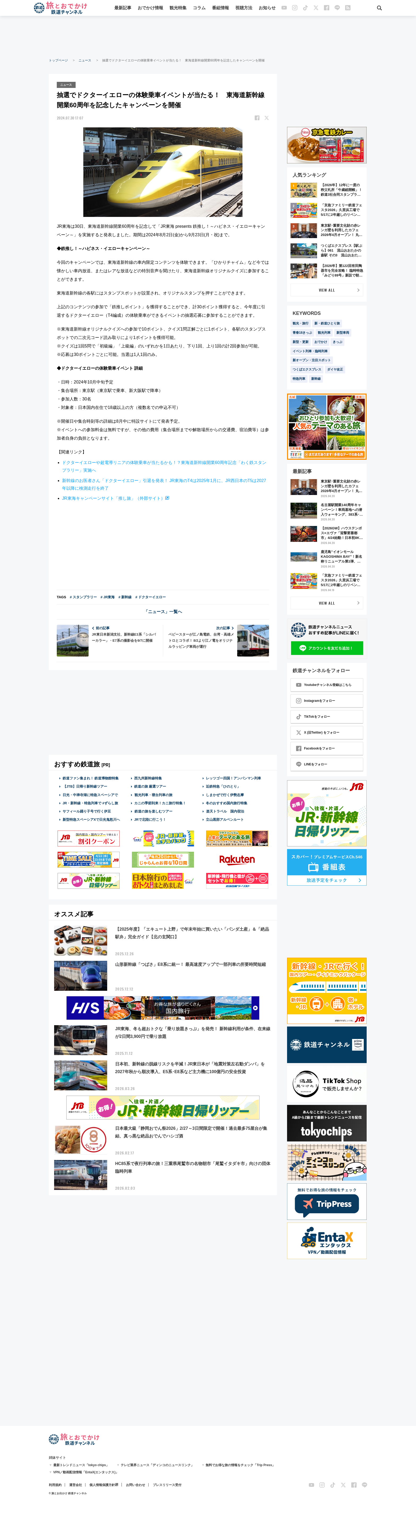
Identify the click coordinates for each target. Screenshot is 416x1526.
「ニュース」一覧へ (163, 611)
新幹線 (316, 379)
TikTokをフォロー (313, 716)
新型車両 (342, 332)
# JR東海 (108, 597)
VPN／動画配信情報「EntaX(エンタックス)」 (86, 1472)
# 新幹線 (125, 597)
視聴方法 (243, 8)
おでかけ (320, 342)
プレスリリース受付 (167, 1485)
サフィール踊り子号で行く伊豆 (87, 811)
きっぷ (337, 342)
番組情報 (220, 8)
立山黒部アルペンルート (225, 819)
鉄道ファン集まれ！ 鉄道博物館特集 (91, 778)
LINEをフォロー (311, 764)
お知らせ (267, 8)
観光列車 (324, 332)
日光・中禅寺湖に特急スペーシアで (90, 794)
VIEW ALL (327, 290)
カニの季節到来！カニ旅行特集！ (160, 802)
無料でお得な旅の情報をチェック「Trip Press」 (240, 1465)
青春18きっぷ (302, 332)
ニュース (85, 60)
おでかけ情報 (150, 8)
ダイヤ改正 (335, 369)
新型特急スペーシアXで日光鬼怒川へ (91, 819)
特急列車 (299, 379)
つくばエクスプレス (307, 369)
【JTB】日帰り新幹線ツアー (85, 786)
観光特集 (178, 8)
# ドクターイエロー (150, 597)
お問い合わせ (135, 1485)
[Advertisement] (208, 37)
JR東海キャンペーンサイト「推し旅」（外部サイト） (113, 498)
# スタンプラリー (83, 597)
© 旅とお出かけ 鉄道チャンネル (68, 1493)
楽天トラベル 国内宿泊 (225, 811)
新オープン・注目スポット (312, 360)
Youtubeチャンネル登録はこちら (324, 685)
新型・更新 (301, 342)
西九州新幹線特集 (148, 778)
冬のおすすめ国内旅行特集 (226, 802)
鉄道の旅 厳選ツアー (150, 786)
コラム (199, 8)
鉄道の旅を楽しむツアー (153, 811)
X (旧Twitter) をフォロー (317, 732)
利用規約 (55, 1485)
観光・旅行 (301, 323)
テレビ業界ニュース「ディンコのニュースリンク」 (157, 1465)
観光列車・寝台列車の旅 (153, 794)
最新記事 (122, 8)
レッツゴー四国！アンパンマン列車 (233, 778)
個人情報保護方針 (102, 1485)
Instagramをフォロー (315, 700)
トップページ (58, 60)
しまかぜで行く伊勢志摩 (225, 794)
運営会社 (75, 1485)
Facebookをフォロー (315, 748)
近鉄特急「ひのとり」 (223, 786)
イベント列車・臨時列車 (310, 351)
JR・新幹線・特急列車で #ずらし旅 (90, 802)
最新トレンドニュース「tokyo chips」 (81, 1465)
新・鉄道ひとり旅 (327, 323)
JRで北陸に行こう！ (150, 819)
